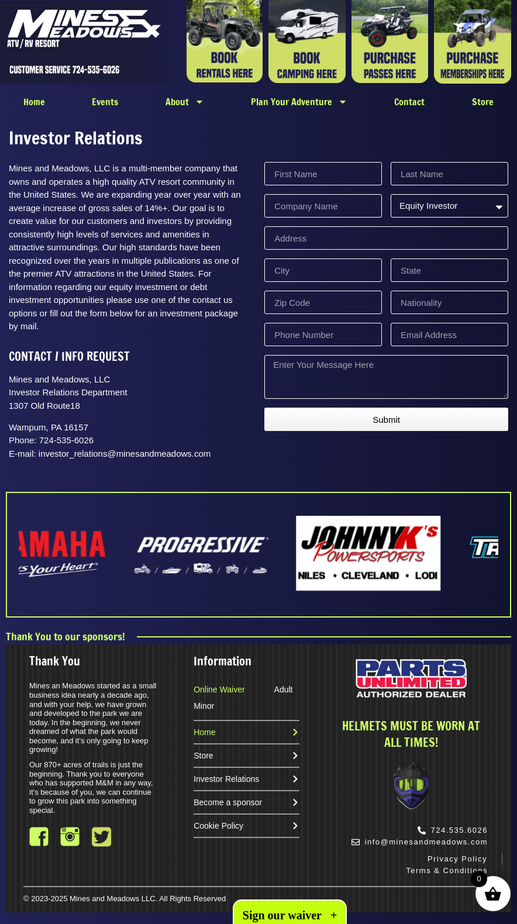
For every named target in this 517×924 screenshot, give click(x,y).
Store (483, 101)
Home (34, 101)
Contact (409, 101)
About (185, 101)
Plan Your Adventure (299, 101)
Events (105, 101)
